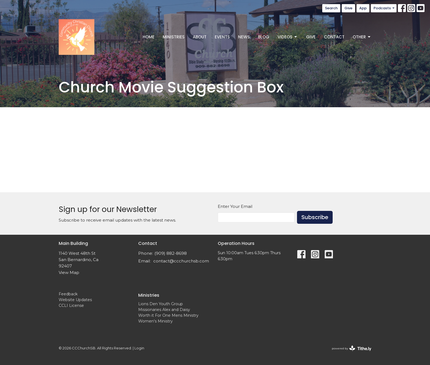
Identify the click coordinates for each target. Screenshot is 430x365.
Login (139, 348)
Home (148, 37)
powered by (351, 348)
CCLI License (71, 305)
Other (362, 37)
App (363, 8)
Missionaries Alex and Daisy (164, 309)
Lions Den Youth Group (160, 303)
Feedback (68, 294)
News (244, 37)
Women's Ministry (155, 321)
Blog (263, 37)
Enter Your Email (235, 206)
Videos (288, 37)
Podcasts (384, 8)
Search (331, 8)
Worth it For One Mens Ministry (168, 315)
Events (222, 37)
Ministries (174, 37)
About (199, 37)
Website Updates (75, 299)
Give (348, 8)
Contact (334, 37)
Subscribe (314, 217)
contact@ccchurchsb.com (181, 261)
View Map (69, 272)
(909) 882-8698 (170, 253)
